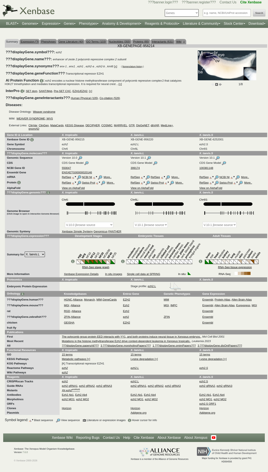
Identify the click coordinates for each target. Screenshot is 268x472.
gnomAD (34, 128)
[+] (115, 66)
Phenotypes (88, 23)
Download (256, 23)
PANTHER (114, 231)
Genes (69, 23)
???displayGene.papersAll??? (80, 345)
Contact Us (228, 2)
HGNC (68, 299)
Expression (50, 23)
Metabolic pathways (74, 359)
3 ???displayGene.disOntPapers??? (220, 345)
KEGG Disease (74, 125)
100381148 (206, 168)
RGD (67, 311)
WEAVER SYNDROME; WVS (34, 118)
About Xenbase (169, 437)
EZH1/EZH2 (80, 91)
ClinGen (44, 125)
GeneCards (110, 299)
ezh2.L (164, 286)
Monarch (89, 299)
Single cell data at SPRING (143, 274)
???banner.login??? (163, 2)
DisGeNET (142, 125)
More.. (108, 177)
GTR (132, 125)
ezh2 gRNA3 (104, 385)
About (195, 438)
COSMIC (106, 125)
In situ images (113, 274)
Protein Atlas (222, 299)
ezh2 (126, 316)
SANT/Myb (45, 91)
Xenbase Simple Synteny (77, 231)
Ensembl (207, 299)
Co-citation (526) (110, 98)
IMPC (174, 305)
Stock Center (233, 23)
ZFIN (67, 316)
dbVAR (155, 125)
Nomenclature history (132, 66)
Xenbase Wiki (62, 437)
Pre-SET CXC (62, 91)
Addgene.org (138, 412)
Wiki (180, 41)
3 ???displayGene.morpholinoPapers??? (126, 345)
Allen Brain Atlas (242, 299)
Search (259, 13)
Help (126, 437)
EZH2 (126, 299)
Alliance (78, 299)
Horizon (66, 408)
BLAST (11, 23)
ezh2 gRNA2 (87, 385)
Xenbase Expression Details (81, 274)
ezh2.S (203, 381)
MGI (66, 305)
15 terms (67, 354)
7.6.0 (25, 452)
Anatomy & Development (121, 23)
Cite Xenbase (144, 437)
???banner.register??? (199, 2)
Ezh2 (126, 305)
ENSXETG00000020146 (77, 172)
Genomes (29, 23)
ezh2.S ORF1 (207, 403)
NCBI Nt (87, 177)
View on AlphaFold (73, 188)
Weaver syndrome (44, 111)
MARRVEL (120, 125)
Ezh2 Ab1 (68, 394)
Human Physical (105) (84, 98)
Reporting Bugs (87, 437)
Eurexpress (243, 305)
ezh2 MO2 (82, 399)
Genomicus (100, 231)
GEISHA (69, 322)
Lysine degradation (142, 359)
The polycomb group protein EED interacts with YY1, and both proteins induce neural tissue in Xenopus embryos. (131, 336)
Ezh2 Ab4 (81, 394)
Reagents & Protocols (161, 23)
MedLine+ (167, 125)
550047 (66, 168)
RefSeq (66, 177)
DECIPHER (93, 125)
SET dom (31, 91)
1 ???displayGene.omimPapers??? (174, 345)
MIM (99, 299)
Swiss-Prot (88, 182)
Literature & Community (201, 23)
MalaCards (57, 125)
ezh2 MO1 (68, 399)
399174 (135, 168)
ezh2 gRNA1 (69, 385)
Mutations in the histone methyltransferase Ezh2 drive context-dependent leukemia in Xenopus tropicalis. (126, 341)
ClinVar (33, 125)
